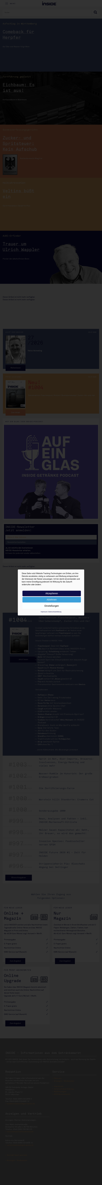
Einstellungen (51, 605)
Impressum (44, 612)
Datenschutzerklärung (54, 612)
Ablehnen (52, 599)
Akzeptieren (51, 593)
